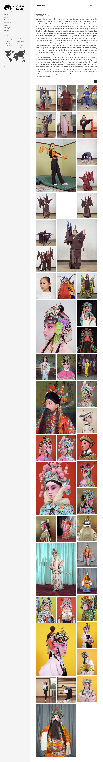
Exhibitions (8, 20)
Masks (8, 41)
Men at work (20, 41)
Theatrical (9, 45)
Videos (8, 48)
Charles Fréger (18, 7)
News (6, 25)
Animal (19, 48)
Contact (6, 30)
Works (6, 15)
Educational (20, 39)
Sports (18, 43)
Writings (7, 28)
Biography (7, 22)
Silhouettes (20, 45)
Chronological (10, 39)
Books (6, 17)
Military (8, 43)
